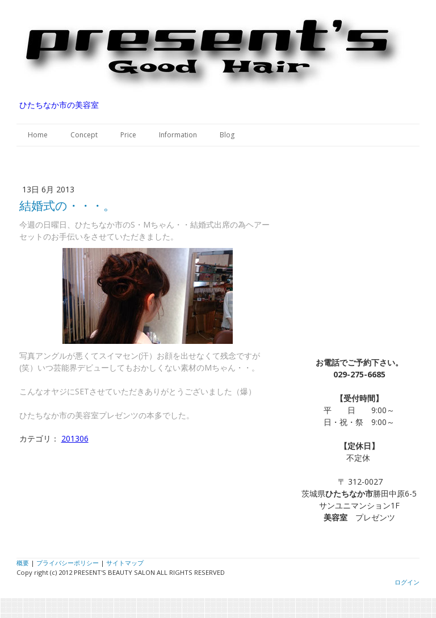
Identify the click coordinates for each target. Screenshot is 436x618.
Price (128, 135)
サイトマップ (125, 562)
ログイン (407, 582)
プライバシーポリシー (67, 562)
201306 (75, 438)
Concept (84, 135)
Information (178, 135)
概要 (22, 562)
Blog (227, 135)
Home (38, 135)
